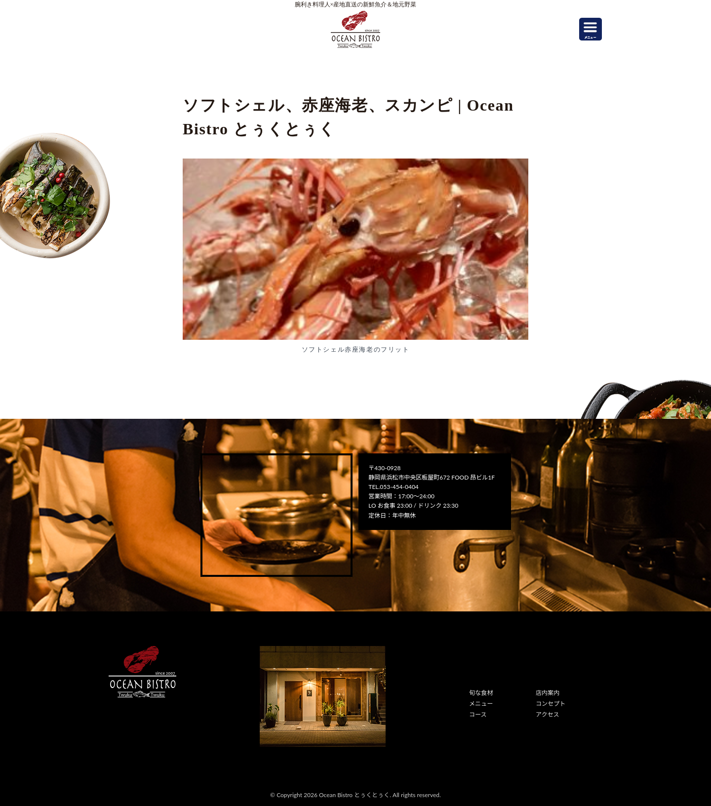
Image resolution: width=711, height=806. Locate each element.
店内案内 (547, 692)
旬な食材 (481, 692)
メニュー (481, 703)
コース (477, 714)
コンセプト (550, 703)
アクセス (547, 714)
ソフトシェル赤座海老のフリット (356, 349)
